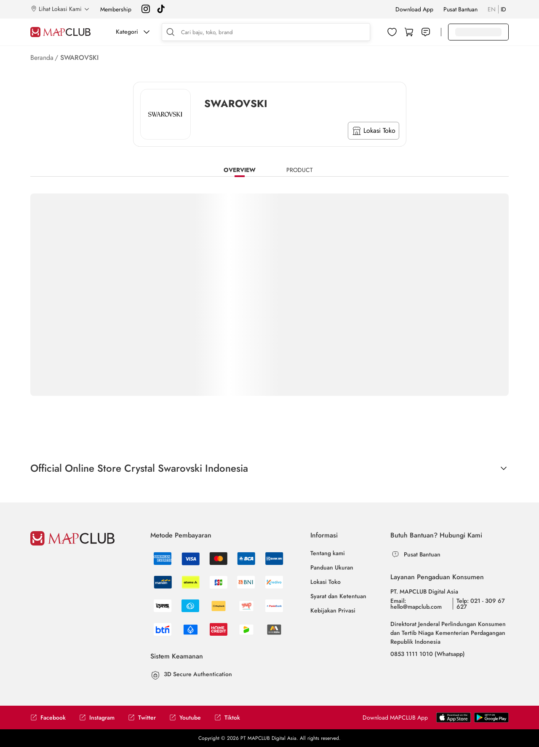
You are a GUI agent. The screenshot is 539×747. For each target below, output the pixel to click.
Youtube (185, 718)
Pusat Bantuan (460, 9)
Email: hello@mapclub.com (416, 604)
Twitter (142, 718)
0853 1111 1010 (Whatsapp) (427, 654)
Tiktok (227, 718)
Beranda (41, 57)
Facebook (48, 718)
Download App (414, 9)
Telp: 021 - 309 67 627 (480, 604)
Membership (115, 9)
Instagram (97, 718)
